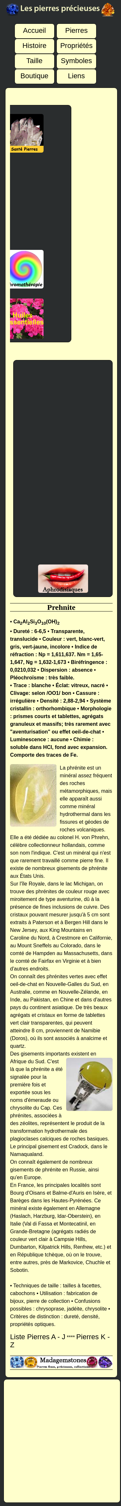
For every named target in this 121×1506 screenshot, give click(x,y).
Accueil (34, 27)
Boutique (34, 72)
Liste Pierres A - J (37, 1337)
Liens (76, 72)
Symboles (76, 57)
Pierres (76, 27)
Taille (34, 57)
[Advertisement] (63, 465)
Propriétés (76, 42)
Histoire (34, 42)
